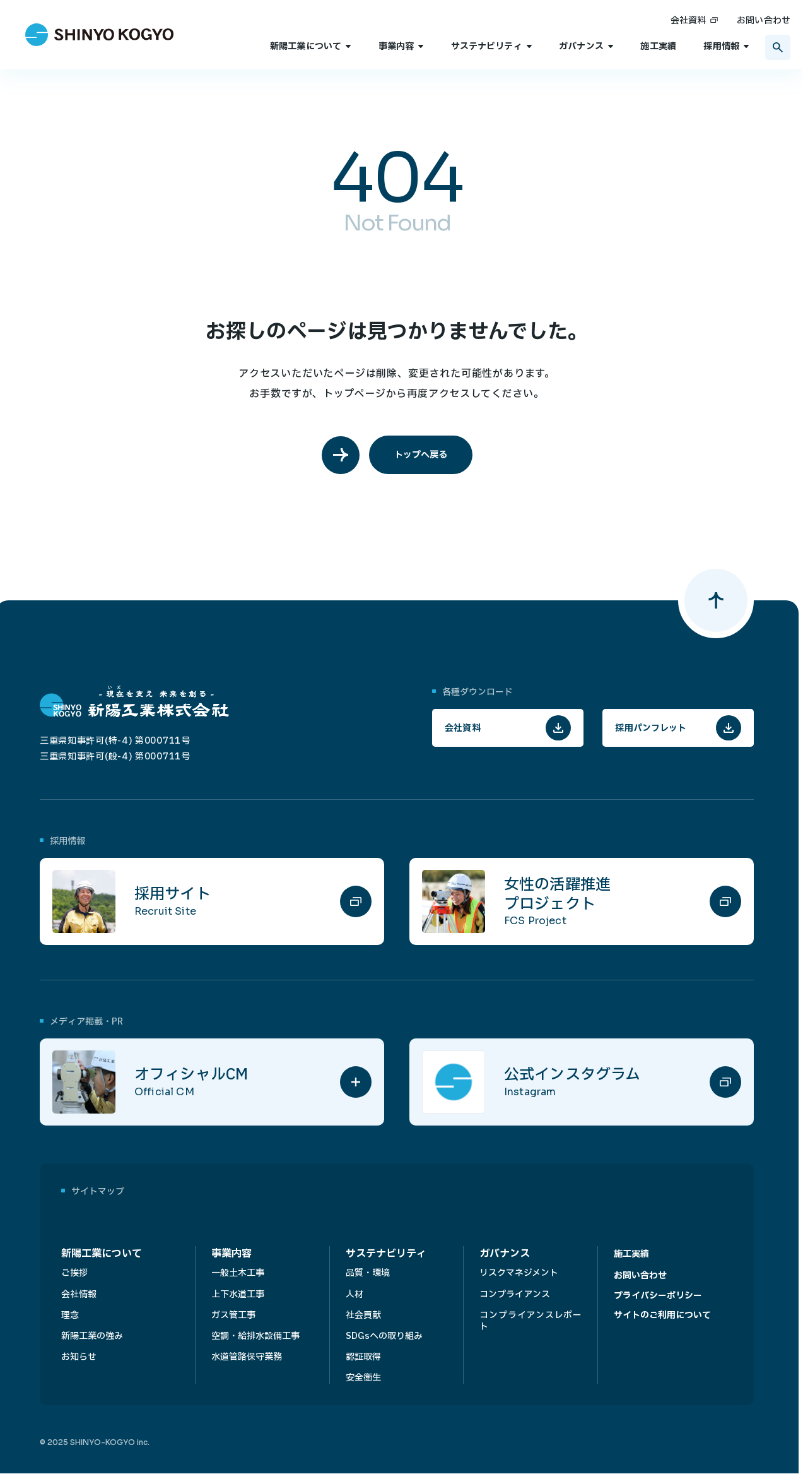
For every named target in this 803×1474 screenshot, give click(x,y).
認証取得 (363, 1357)
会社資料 (688, 20)
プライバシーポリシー (658, 1295)
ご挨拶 (74, 1273)
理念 (70, 1315)
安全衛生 (363, 1377)
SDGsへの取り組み (384, 1336)
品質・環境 (368, 1273)
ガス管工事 (233, 1315)
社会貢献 (363, 1315)
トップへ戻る (420, 454)
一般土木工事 (237, 1273)
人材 (354, 1294)
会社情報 (79, 1294)
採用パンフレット (650, 728)
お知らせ (79, 1357)
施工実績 (658, 46)
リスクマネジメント (518, 1273)
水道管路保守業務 (246, 1357)
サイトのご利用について (662, 1315)
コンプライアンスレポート (530, 1321)
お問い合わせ (763, 20)
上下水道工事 (237, 1294)
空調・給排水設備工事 (255, 1336)
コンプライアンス (514, 1294)
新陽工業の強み (92, 1336)
